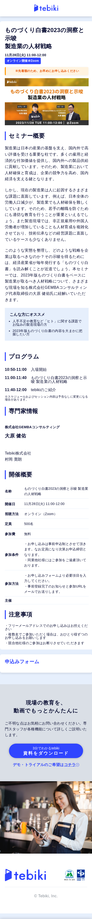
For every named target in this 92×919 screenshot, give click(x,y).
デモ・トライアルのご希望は (45, 765)
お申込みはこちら (46, 909)
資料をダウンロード (46, 751)
